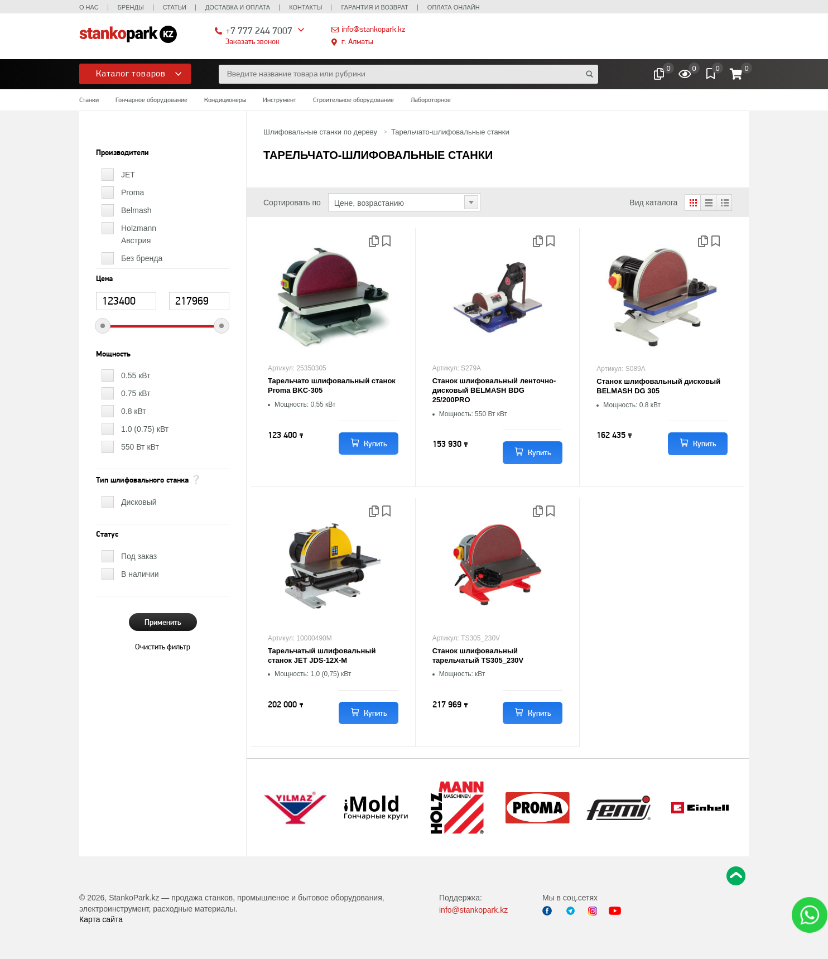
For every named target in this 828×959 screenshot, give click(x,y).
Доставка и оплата (237, 7)
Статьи (174, 7)
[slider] (102, 326)
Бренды (131, 7)
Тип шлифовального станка (142, 480)
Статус (107, 534)
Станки (89, 100)
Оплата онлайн (453, 7)
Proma (132, 192)
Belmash (136, 210)
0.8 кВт (133, 411)
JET (128, 174)
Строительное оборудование (353, 100)
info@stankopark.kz (373, 29)
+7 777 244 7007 (258, 30)
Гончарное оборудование (151, 100)
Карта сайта (101, 919)
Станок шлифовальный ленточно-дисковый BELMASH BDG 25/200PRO (494, 390)
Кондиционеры (225, 100)
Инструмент (279, 100)
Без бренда (141, 258)
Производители (122, 152)
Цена (104, 278)
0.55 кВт (136, 375)
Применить (163, 622)
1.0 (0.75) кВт (145, 429)
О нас (89, 7)
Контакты (305, 7)
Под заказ (139, 556)
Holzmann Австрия (138, 234)
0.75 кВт (136, 393)
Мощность (113, 354)
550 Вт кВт (140, 446)
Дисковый (139, 502)
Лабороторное (431, 100)
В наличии (140, 574)
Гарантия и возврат (374, 7)
